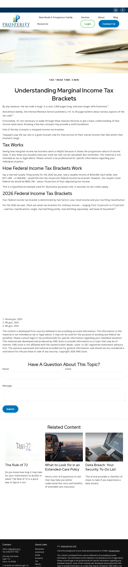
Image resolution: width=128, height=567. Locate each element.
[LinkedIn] (116, 2)
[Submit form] (10, 401)
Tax (36, 553)
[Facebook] (123, 2)
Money (38, 556)
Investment (39, 544)
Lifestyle (38, 559)
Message (7, 378)
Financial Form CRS (68, 539)
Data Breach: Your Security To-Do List (100, 459)
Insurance (39, 550)
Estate (37, 547)
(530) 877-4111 (14, 541)
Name (5, 361)
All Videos (39, 565)
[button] (56, 9)
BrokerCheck (114, 543)
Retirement (39, 541)
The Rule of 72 (16, 457)
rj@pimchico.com (9, 565)
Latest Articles (40, 562)
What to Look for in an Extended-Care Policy (62, 459)
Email (68, 361)
